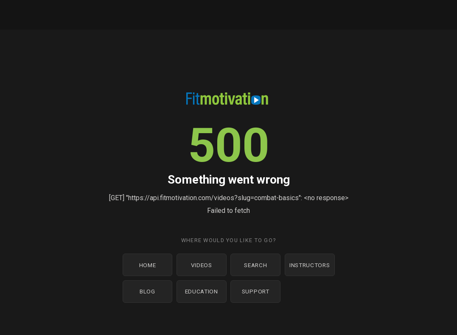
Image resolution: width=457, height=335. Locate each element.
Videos (201, 265)
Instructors (309, 265)
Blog (147, 291)
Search (255, 265)
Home (147, 265)
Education (201, 291)
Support (255, 291)
